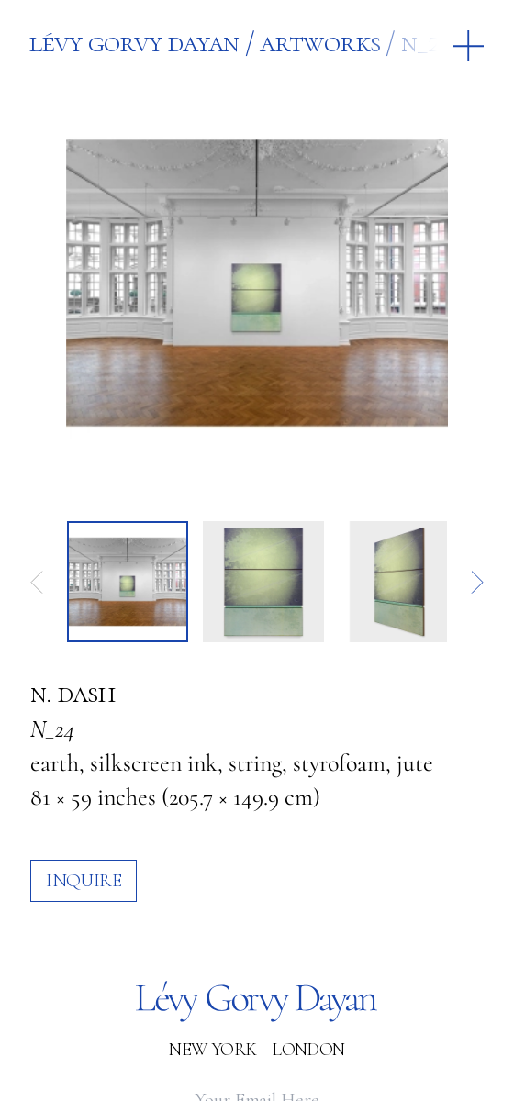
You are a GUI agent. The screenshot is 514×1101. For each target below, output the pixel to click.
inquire (83, 880)
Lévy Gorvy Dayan (133, 42)
